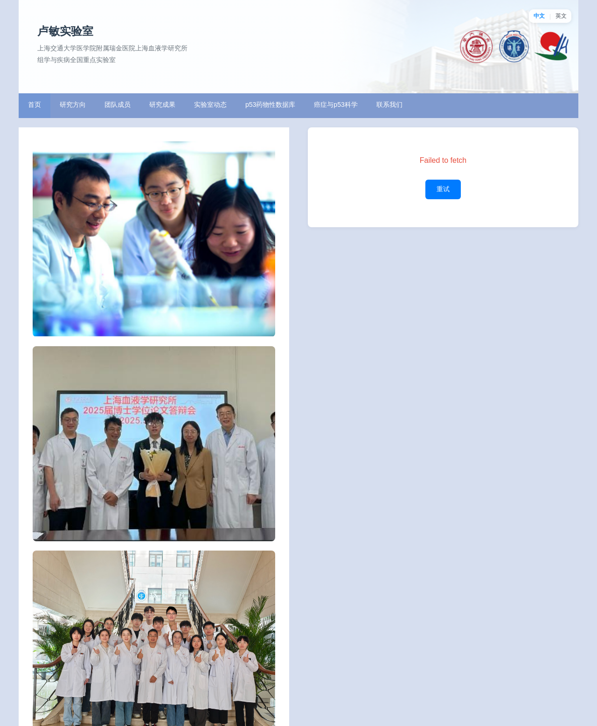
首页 (34, 104)
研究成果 (162, 104)
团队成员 (117, 104)
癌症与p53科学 (335, 104)
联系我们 (389, 104)
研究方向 (73, 104)
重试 (443, 189)
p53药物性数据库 (270, 104)
